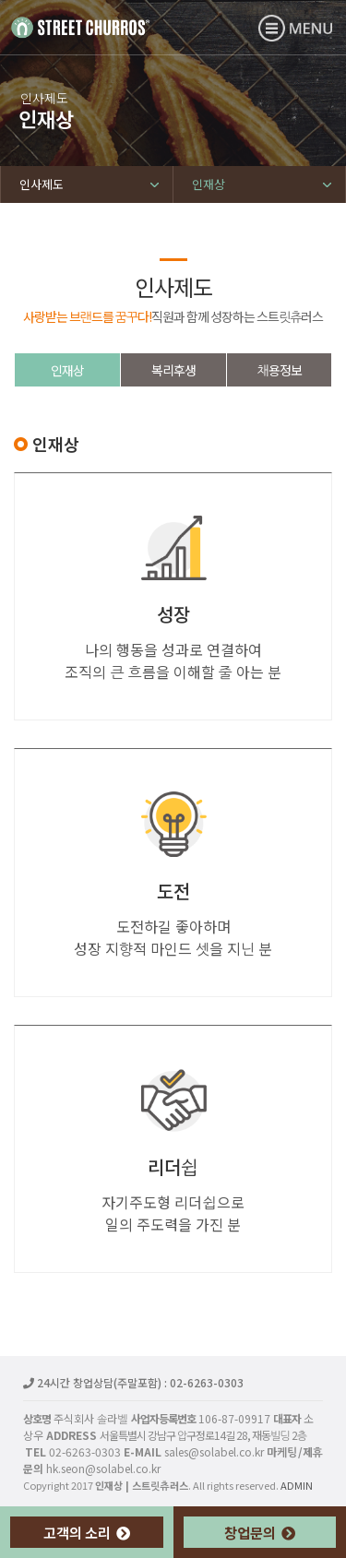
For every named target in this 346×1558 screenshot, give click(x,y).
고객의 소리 (86, 1532)
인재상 (208, 184)
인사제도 (41, 184)
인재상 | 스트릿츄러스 (80, 27)
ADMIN (296, 1485)
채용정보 (279, 370)
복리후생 (173, 370)
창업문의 (259, 1532)
